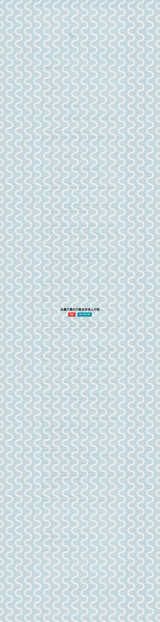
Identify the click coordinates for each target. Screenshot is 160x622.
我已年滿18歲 (84, 314)
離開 (72, 314)
